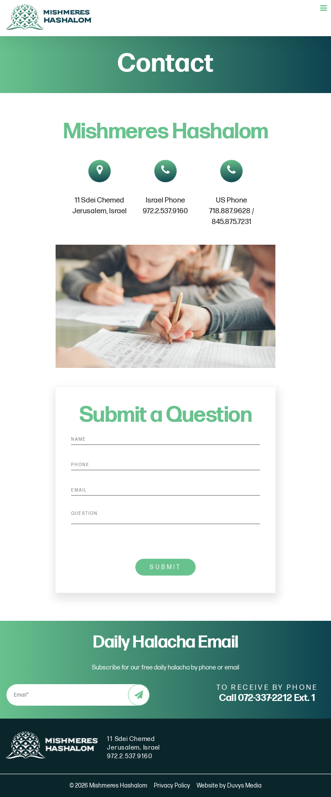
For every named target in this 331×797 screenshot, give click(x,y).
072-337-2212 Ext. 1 (276, 698)
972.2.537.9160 (130, 756)
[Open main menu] (323, 8)
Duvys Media (244, 785)
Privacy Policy (172, 785)
